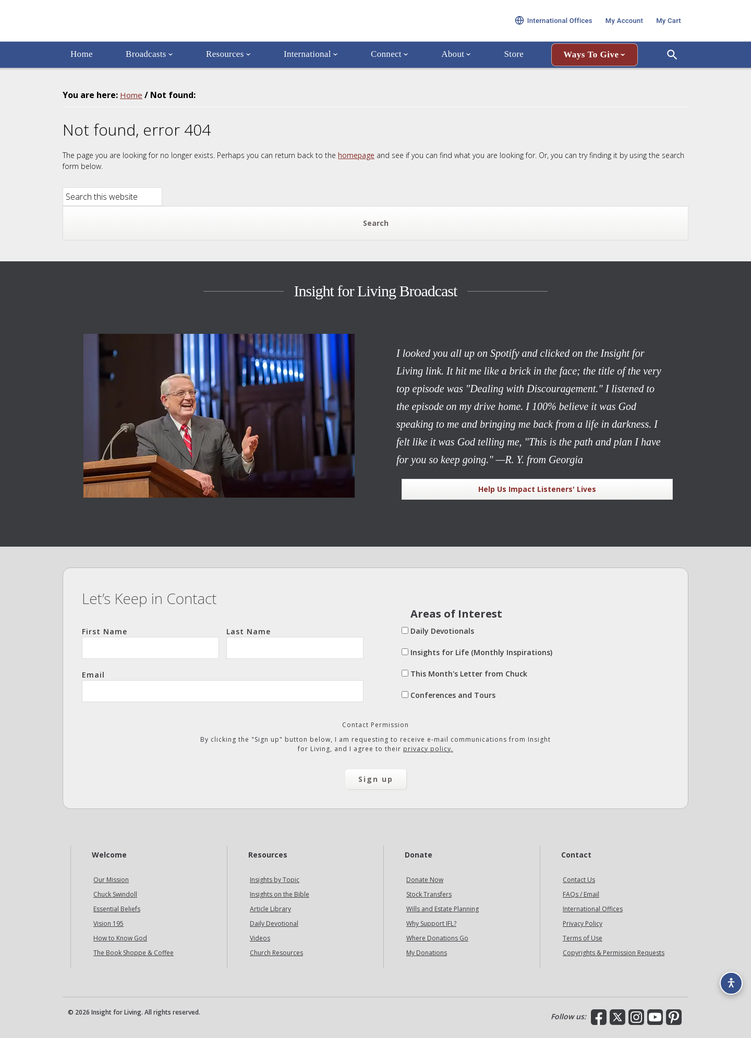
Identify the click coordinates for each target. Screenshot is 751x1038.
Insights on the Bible (279, 894)
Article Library (270, 908)
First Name (150, 642)
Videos (260, 938)
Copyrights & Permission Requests (613, 952)
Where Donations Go (437, 938)
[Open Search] (672, 69)
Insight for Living (188, 28)
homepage (356, 155)
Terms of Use (582, 938)
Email (223, 686)
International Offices (593, 908)
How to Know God (120, 938)
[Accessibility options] (728, 978)
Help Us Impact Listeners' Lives (537, 489)
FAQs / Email (581, 894)
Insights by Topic (274, 879)
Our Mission (111, 879)
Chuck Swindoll (115, 894)
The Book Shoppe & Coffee (133, 952)
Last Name (295, 642)
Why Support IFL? (431, 923)
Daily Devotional (274, 923)
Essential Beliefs (116, 908)
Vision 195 (108, 923)
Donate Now (424, 879)
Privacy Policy (582, 923)
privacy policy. (428, 748)
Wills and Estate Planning (442, 908)
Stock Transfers (429, 894)
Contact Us (579, 879)
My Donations (426, 952)
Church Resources (276, 952)
